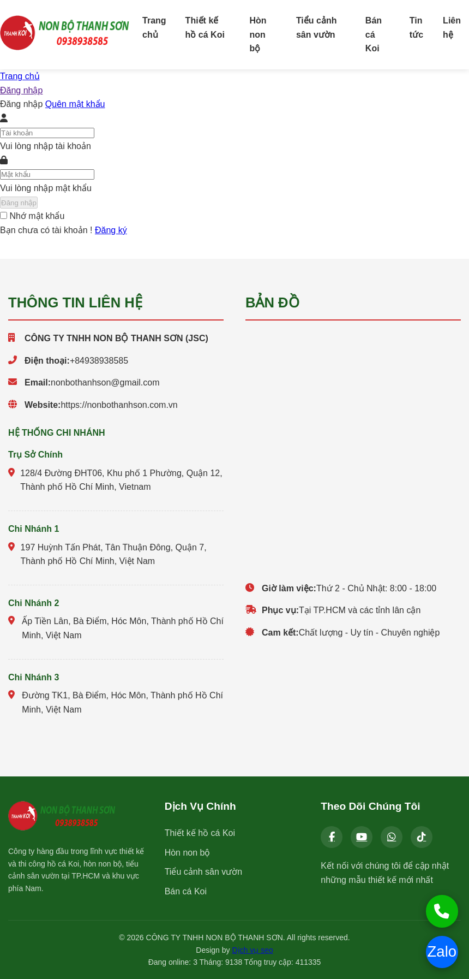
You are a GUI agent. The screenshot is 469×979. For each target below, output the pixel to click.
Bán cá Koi (373, 34)
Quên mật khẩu (75, 104)
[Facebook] (331, 837)
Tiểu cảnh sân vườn (316, 27)
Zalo (440, 951)
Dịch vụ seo (252, 949)
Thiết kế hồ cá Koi (205, 27)
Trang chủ (154, 27)
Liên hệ (452, 27)
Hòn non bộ (258, 34)
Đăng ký (111, 229)
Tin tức (416, 27)
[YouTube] (361, 837)
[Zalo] (391, 837)
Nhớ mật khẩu (36, 216)
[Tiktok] (421, 837)
